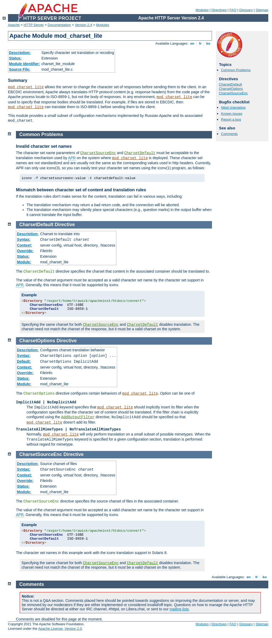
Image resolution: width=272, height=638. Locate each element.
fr (200, 43)
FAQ (233, 10)
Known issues (231, 114)
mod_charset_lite (26, 87)
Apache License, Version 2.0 (60, 629)
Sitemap (262, 10)
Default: (24, 361)
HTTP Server (34, 25)
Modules (202, 10)
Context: (24, 245)
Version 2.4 (83, 25)
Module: (24, 262)
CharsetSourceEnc (233, 93)
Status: (15, 58)
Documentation (59, 25)
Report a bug (231, 119)
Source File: (19, 69)
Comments (229, 134)
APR (72, 158)
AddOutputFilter (78, 417)
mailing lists (179, 609)
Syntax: (24, 239)
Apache (14, 25)
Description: (20, 52)
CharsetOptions (231, 89)
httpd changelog (233, 107)
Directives (219, 10)
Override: (25, 251)
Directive (65, 224)
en (192, 43)
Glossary (246, 10)
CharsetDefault (230, 84)
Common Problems (235, 70)
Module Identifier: (24, 64)
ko (208, 43)
